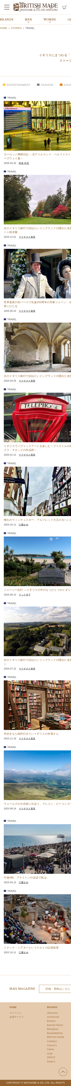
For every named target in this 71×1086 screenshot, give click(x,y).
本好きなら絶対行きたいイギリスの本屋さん (31, 733)
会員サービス (16, 1017)
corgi (50, 1053)
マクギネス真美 (27, 237)
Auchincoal (53, 1017)
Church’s (52, 1045)
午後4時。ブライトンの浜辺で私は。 (26, 877)
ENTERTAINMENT (18, 84)
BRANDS (6, 19)
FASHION (47, 84)
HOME (13, 1007)
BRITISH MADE (55, 1037)
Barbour (51, 1021)
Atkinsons (52, 1013)
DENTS (51, 1057)
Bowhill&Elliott (55, 1033)
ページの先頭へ (63, 1072)
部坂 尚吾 (24, 163)
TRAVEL (11, 98)
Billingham (53, 1029)
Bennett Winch (55, 1025)
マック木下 (25, 594)
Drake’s (51, 1061)
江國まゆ (23, 524)
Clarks (50, 1049)
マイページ (15, 1013)
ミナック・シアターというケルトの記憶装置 (31, 947)
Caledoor (52, 1041)
